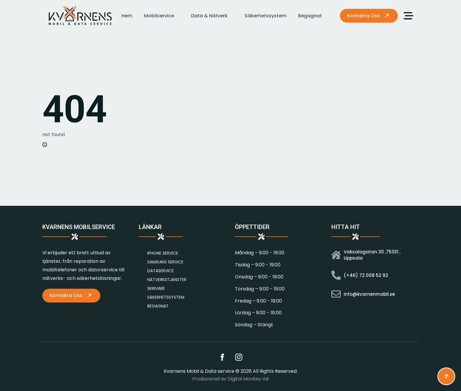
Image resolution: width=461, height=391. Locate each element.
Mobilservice (159, 15)
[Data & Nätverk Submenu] (233, 16)
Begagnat (310, 15)
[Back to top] (446, 376)
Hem (126, 15)
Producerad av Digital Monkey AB (230, 379)
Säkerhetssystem (265, 15)
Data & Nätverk (209, 15)
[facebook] (222, 357)
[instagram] (238, 357)
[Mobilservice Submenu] (179, 16)
